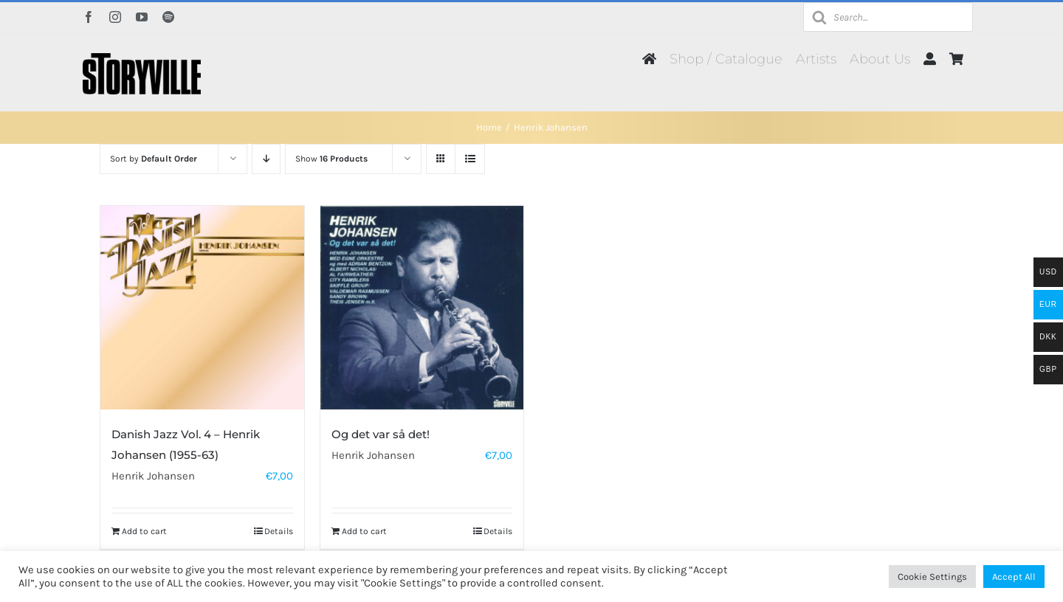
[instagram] (115, 17)
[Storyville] (142, 58)
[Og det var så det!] (422, 307)
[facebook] (88, 17)
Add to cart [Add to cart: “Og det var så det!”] (364, 531)
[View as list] (469, 159)
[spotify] (168, 17)
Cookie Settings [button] (932, 576)
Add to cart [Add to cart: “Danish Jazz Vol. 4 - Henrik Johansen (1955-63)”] (144, 531)
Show (331, 158)
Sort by (153, 158)
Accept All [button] (1014, 576)
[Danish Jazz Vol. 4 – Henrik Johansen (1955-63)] (202, 307)
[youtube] (142, 17)
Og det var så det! (380, 434)
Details (278, 531)
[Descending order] (266, 159)
